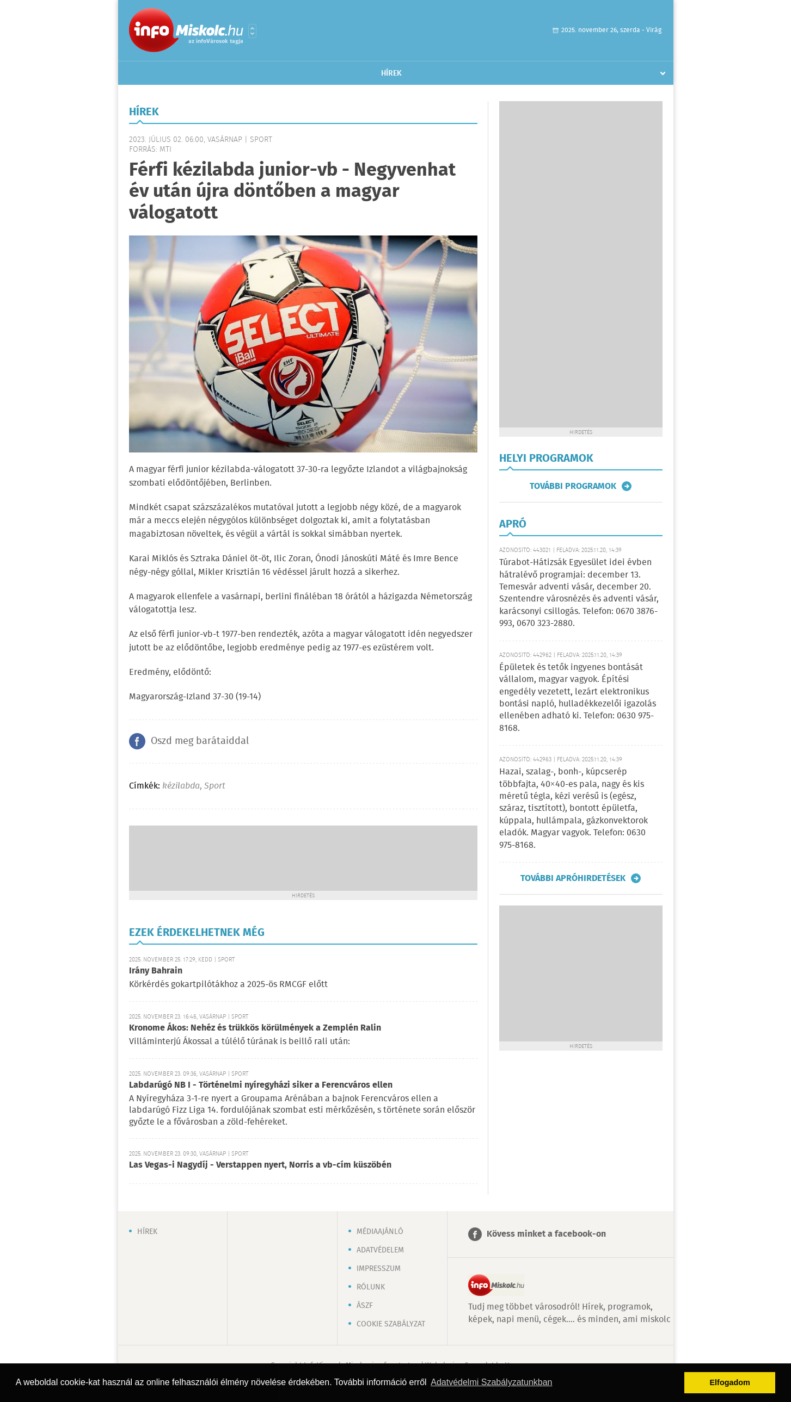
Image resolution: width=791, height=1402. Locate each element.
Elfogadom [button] (730, 1382)
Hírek (391, 73)
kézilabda (181, 786)
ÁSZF (365, 1306)
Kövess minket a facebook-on (546, 1234)
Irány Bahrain (155, 971)
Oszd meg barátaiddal (200, 741)
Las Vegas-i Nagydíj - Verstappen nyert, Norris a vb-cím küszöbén (260, 1165)
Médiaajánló (380, 1232)
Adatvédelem (380, 1250)
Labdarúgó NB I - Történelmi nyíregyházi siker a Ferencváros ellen (261, 1085)
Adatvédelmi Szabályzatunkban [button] (491, 1382)
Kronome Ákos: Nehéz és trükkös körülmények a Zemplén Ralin (255, 1028)
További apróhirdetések (573, 878)
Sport (214, 786)
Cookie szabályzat (391, 1324)
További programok (573, 486)
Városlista (252, 31)
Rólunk (371, 1287)
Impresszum (379, 1269)
